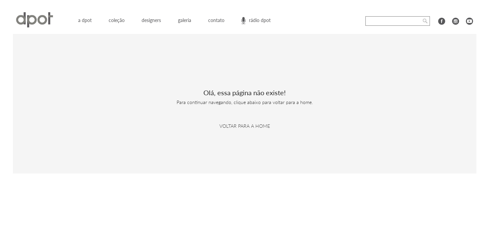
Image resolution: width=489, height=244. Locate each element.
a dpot (85, 20)
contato (216, 20)
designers (151, 20)
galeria (184, 20)
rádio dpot (260, 20)
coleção (117, 20)
